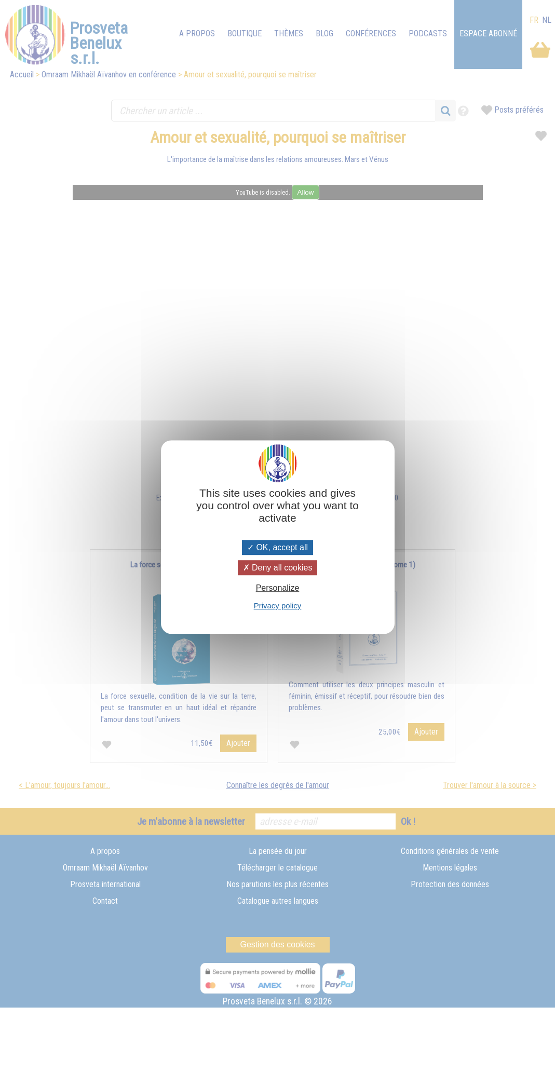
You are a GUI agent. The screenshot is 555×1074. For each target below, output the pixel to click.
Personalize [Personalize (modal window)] (278, 587)
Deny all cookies (278, 567)
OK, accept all (277, 547)
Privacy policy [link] (278, 605)
